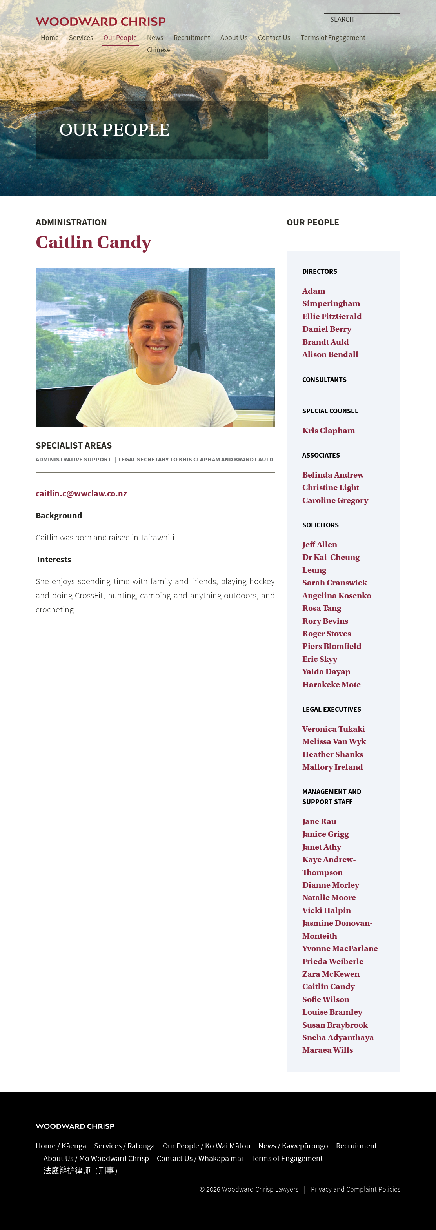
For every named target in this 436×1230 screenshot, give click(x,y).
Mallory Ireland (332, 767)
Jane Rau (319, 821)
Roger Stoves (326, 634)
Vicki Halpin (326, 910)
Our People (120, 37)
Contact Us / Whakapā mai (200, 1158)
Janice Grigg (325, 834)
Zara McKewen (331, 974)
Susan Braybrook (335, 1025)
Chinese (159, 50)
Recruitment (192, 37)
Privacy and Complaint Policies (355, 1189)
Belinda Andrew (333, 475)
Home (50, 37)
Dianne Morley (330, 885)
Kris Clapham (328, 430)
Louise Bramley (332, 1012)
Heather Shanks (332, 754)
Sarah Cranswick (334, 583)
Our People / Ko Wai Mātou (207, 1146)
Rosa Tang (321, 608)
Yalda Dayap (326, 672)
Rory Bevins (325, 621)
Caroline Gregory (335, 500)
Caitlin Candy (328, 986)
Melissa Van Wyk (334, 741)
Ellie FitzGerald (332, 316)
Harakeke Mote (331, 684)
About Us (234, 37)
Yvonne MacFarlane (340, 948)
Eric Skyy (319, 659)
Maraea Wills (327, 1050)
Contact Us (274, 37)
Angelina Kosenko (336, 595)
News (155, 37)
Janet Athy (321, 847)
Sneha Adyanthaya (338, 1037)
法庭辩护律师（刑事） (83, 1170)
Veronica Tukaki (333, 729)
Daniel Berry (326, 329)
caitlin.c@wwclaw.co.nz (81, 493)
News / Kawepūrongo (293, 1146)
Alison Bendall (330, 354)
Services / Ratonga (124, 1146)
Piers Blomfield (332, 646)
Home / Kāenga (61, 1146)
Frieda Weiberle (332, 961)
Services (81, 37)
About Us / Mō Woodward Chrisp (96, 1158)
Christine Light (330, 487)
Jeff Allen (319, 545)
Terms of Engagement (333, 37)
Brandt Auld (325, 342)
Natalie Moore (329, 897)
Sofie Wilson (325, 999)
